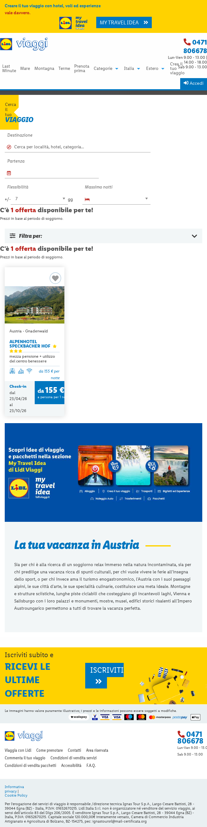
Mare (25, 68)
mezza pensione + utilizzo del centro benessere (32, 358)
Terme (64, 68)
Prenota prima (81, 68)
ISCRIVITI (107, 675)
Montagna (44, 68)
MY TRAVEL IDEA (124, 22)
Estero (152, 68)
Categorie (103, 68)
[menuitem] (9, 68)
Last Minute (9, 68)
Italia (129, 68)
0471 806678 (195, 46)
